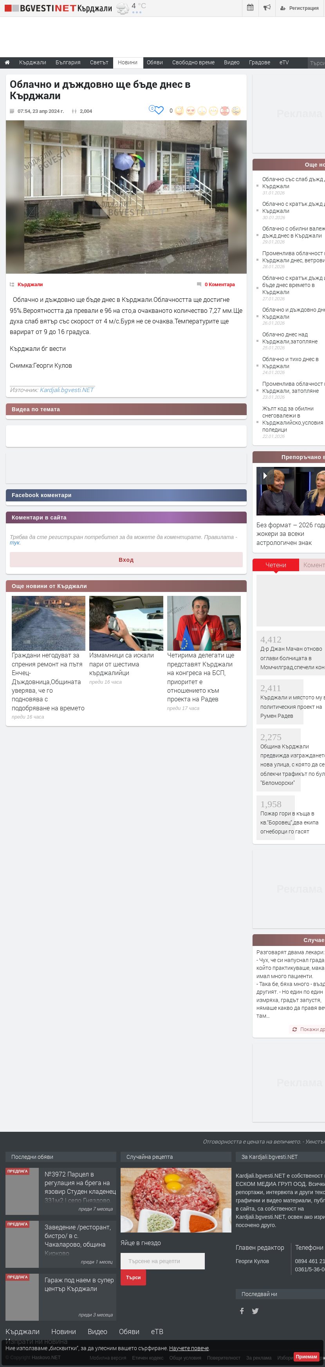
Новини (127, 62)
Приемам (306, 1357)
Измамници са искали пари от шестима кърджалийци (121, 664)
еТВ (157, 1331)
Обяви (129, 1331)
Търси (133, 1277)
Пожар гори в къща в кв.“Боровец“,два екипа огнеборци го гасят (289, 822)
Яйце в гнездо (141, 1242)
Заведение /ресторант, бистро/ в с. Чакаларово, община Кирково (78, 1240)
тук (15, 542)
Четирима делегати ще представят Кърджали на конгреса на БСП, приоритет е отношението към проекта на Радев (200, 677)
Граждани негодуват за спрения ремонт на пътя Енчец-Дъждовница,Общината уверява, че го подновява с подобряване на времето (48, 681)
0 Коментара (220, 284)
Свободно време (193, 62)
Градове (259, 62)
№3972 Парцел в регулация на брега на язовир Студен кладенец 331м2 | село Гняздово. (80, 1187)
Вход (126, 560)
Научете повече (189, 1348)
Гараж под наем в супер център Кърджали (79, 1284)
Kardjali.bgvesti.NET (66, 390)
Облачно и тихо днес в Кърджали (290, 362)
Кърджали (30, 284)
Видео (97, 1331)
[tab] (276, 568)
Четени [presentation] (275, 565)
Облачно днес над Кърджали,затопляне (290, 337)
